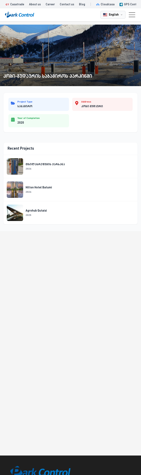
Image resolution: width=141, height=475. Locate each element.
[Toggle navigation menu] (132, 15)
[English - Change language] (112, 15)
